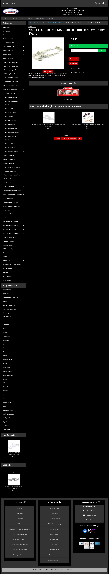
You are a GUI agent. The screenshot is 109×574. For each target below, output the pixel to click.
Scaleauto (6, 387)
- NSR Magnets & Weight (10, 120)
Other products (68, 99)
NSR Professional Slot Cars (19, 534)
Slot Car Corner (7, 402)
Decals (13, 253)
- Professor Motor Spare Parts (11, 167)
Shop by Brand (12, 18)
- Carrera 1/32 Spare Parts (13, 66)
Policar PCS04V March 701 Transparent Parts (13, 447)
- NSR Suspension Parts (10, 136)
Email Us (89, 520)
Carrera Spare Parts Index (20, 549)
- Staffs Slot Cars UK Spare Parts (13, 194)
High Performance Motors (13, 225)
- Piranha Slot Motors (9, 159)
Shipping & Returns (54, 519)
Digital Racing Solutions (9, 309)
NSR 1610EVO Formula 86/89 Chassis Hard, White (13, 481)
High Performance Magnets (10, 221)
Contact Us (50, 18)
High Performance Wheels (13, 233)
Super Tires (6, 422)
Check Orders (54, 513)
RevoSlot (5, 379)
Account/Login (54, 508)
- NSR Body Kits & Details (10, 101)
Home (5, 3)
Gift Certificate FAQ (54, 549)
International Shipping (54, 524)
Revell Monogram (8, 375)
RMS (4, 383)
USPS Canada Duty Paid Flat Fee (12, 264)
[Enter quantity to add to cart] (84, 50)
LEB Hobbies (6, 336)
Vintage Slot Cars (13, 50)
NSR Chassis (61, 23)
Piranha (5, 352)
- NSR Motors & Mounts (10, 128)
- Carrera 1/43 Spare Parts (13, 70)
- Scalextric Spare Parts (13, 183)
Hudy (4, 328)
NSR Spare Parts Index (19, 539)
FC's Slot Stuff (7, 317)
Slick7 (4, 398)
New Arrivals (13, 31)
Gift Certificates (7, 268)
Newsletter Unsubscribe (54, 560)
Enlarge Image (48, 71)
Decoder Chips (7, 210)
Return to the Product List (69, 138)
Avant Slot (6, 293)
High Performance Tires (13, 229)
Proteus (5, 363)
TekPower (5, 426)
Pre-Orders (22, 18)
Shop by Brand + (10, 285)
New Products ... (7, 276)
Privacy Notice (54, 529)
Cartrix (5, 301)
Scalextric (5, 391)
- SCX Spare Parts (8, 198)
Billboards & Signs (8, 245)
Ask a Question (74, 59)
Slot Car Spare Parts (40, 23)
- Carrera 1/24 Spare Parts (13, 62)
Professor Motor (7, 359)
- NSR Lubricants (8, 116)
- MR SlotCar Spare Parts (13, 89)
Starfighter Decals (8, 418)
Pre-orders (13, 35)
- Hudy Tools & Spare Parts (11, 85)
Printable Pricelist (54, 539)
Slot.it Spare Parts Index (20, 555)
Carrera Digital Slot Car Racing (19, 544)
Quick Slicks (6, 367)
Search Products (39, 18)
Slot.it (4, 406)
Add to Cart (102, 51)
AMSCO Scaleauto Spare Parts (13, 206)
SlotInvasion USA (8, 410)
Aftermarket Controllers (9, 214)
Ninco (4, 344)
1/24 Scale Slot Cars (13, 43)
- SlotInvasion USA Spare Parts (12, 190)
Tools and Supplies (8, 241)
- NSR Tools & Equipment (10, 144)
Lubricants (6, 218)
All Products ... (7, 280)
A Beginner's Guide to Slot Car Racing (19, 529)
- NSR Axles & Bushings (10, 97)
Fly (3, 321)
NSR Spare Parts (51, 23)
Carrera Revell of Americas (10, 297)
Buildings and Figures (9, 249)
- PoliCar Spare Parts (13, 163)
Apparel (5, 257)
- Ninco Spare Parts (8, 155)
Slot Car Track (13, 54)
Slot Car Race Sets (13, 39)
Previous (57, 138)
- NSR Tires (6, 140)
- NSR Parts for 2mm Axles (13, 151)
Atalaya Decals (7, 289)
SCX (4, 394)
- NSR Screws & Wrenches (11, 132)
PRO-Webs (73, 570)
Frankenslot (6, 324)
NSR (4, 348)
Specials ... (6, 272)
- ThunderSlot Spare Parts (13, 202)
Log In (12, 3)
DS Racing (6, 313)
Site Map (54, 544)
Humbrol (5, 332)
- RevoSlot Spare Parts (13, 171)
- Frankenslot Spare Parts (10, 81)
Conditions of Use (54, 534)
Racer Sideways (7, 371)
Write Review (73, 63)
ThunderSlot (6, 429)
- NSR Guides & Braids (9, 113)
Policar (5, 356)
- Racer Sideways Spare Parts (13, 175)
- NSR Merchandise (9, 124)
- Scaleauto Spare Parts (13, 179)
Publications (13, 260)
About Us (19, 508)
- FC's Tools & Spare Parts (13, 78)
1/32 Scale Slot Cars (13, 46)
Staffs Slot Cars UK (8, 414)
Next (80, 138)
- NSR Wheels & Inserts (10, 148)
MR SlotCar (6, 340)
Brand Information (20, 524)
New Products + (10, 435)
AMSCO (30, 18)
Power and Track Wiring (13, 237)
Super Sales (6, 27)
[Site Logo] (19, 10)
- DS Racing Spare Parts (13, 74)
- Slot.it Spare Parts (13, 186)
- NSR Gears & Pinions (10, 109)
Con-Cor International (9, 305)
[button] (100, 3)
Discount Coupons (54, 555)
